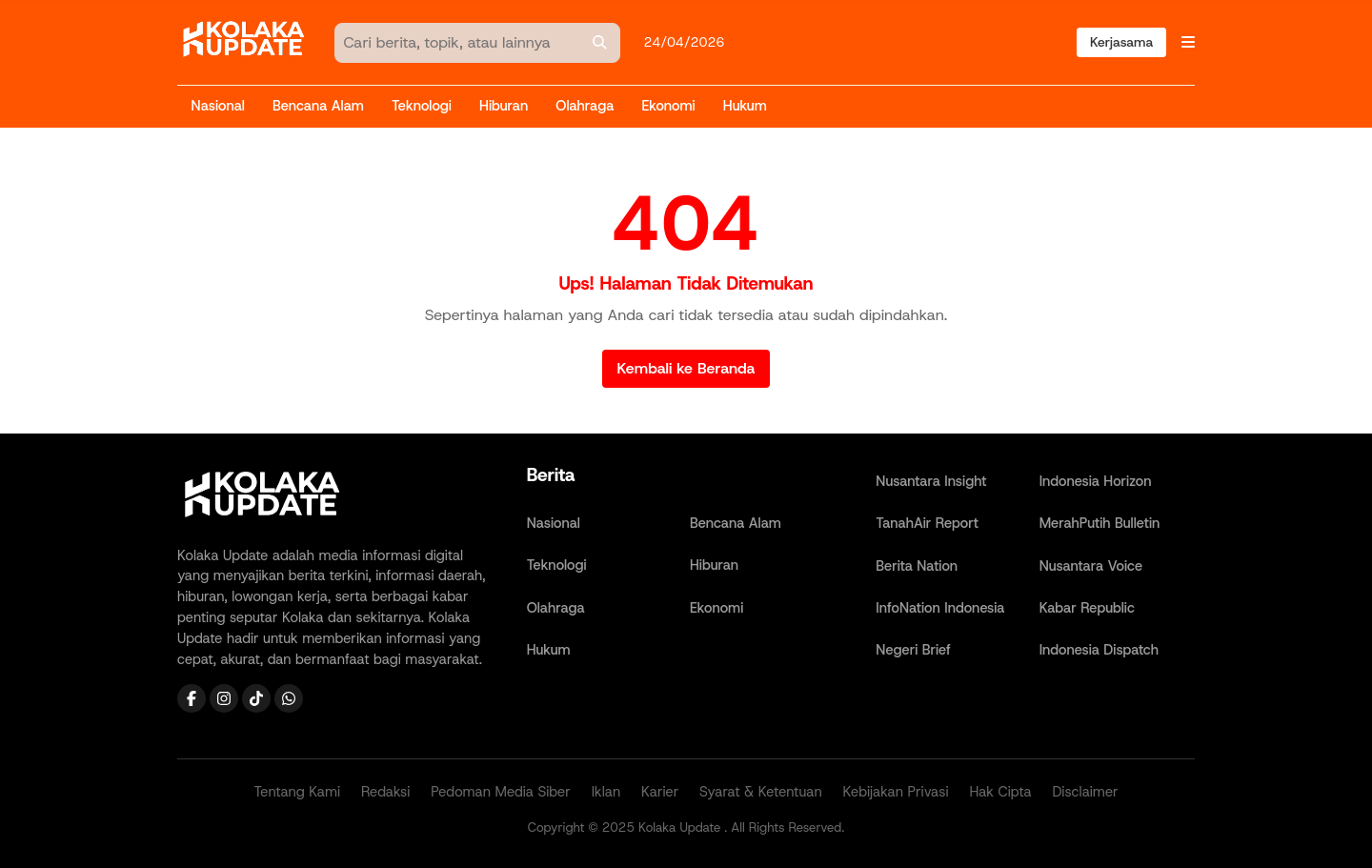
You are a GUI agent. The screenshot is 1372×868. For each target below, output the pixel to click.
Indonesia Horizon (1095, 481)
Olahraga (584, 105)
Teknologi (422, 105)
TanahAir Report (927, 523)
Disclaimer (1085, 791)
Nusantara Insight (931, 481)
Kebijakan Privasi (896, 791)
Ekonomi (668, 105)
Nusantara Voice (1090, 565)
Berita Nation (917, 565)
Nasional (218, 105)
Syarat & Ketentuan (760, 791)
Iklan (606, 791)
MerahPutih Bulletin (1099, 523)
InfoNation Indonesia (940, 607)
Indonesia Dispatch (1099, 649)
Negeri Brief (913, 649)
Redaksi (385, 791)
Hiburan (503, 105)
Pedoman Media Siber (501, 791)
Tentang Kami (296, 791)
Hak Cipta (1000, 791)
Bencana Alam (318, 105)
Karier (659, 791)
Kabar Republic (1087, 607)
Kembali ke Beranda (686, 368)
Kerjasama (1121, 41)
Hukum (745, 105)
